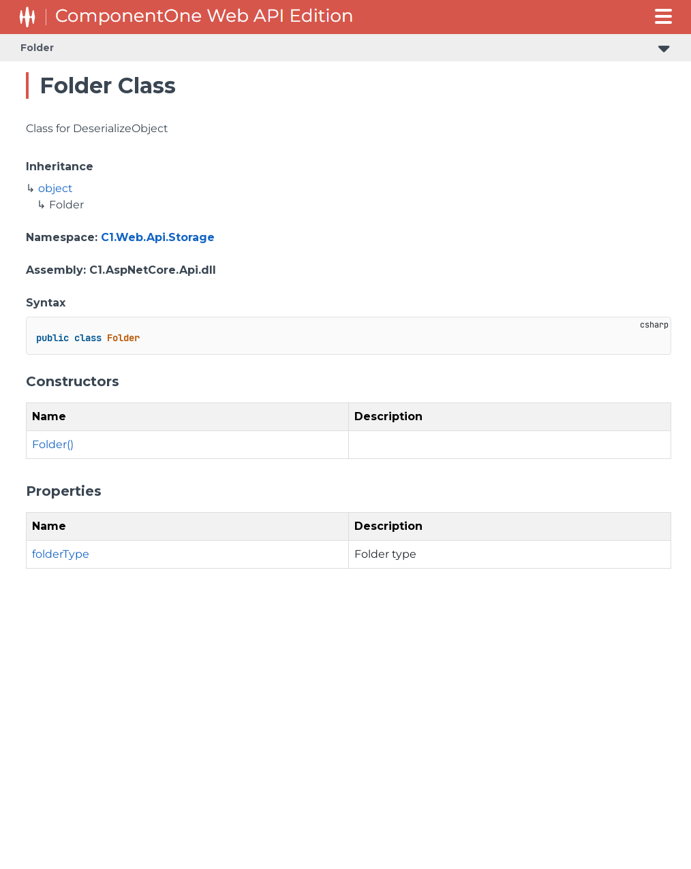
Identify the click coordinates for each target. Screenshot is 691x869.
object (55, 188)
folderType (60, 554)
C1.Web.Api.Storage (158, 237)
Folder (37, 48)
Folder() (53, 444)
